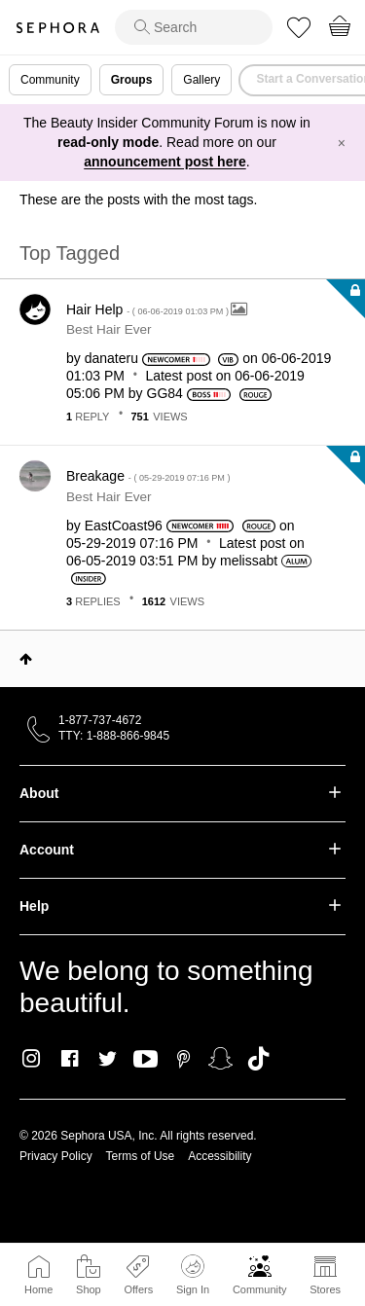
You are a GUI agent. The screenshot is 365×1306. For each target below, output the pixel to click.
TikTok (258, 1058)
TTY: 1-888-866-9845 (113, 736)
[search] (194, 27)
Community (260, 1289)
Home (38, 1289)
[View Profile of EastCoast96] (124, 525)
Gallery (201, 80)
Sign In (192, 1274)
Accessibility (219, 1156)
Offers (138, 1289)
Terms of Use (140, 1156)
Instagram (31, 1058)
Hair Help (148, 309)
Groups (132, 80)
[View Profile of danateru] (111, 358)
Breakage (148, 476)
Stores (325, 1289)
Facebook (69, 1058)
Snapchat (220, 1058)
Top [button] (26, 659)
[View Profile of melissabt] (248, 560)
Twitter (107, 1058)
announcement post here (164, 161)
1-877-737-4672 (99, 720)
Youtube (145, 1059)
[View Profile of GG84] (165, 393)
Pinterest (183, 1058)
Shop (88, 1289)
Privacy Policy (55, 1156)
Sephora (57, 27)
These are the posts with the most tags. (138, 199)
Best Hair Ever (109, 329)
